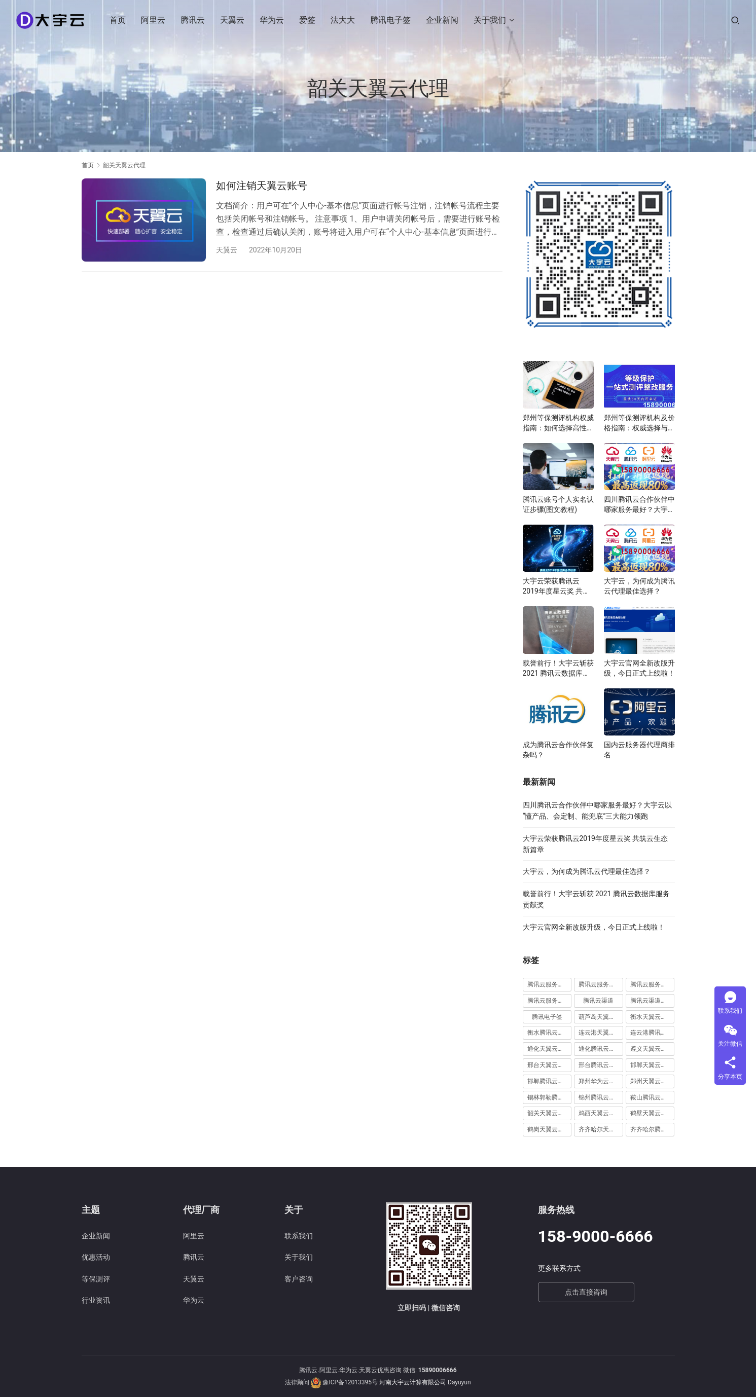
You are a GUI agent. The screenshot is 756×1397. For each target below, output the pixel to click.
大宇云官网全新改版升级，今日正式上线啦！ (639, 668)
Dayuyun (459, 1382)
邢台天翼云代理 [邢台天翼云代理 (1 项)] (548, 1065)
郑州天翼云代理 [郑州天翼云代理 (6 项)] (651, 1081)
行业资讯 (96, 1300)
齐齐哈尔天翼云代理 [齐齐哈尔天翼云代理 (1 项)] (601, 1129)
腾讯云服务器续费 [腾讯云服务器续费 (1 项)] (601, 984)
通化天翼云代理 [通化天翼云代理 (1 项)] (548, 1048)
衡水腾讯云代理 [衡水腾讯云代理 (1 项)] (548, 1032)
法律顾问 (297, 1382)
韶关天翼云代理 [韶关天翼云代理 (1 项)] (548, 1113)
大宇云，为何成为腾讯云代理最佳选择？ (639, 586)
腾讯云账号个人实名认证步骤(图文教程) (558, 504)
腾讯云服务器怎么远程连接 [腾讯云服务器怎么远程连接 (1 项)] (549, 984)
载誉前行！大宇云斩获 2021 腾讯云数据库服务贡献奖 (558, 668)
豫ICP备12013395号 (350, 1382)
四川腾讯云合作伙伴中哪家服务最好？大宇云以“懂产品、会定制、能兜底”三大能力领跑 (639, 504)
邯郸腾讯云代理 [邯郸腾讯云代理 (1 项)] (548, 1081)
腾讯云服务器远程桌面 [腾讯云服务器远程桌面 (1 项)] (652, 984)
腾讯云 (193, 20)
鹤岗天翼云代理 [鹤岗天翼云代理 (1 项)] (548, 1129)
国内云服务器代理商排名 (639, 750)
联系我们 (298, 1236)
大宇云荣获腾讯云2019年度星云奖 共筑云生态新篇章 (556, 586)
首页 (118, 20)
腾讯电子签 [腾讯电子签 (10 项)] (547, 1016)
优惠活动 (96, 1257)
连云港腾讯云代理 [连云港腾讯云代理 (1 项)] (652, 1032)
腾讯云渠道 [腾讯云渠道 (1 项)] (598, 1000)
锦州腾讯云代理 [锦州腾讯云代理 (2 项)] (600, 1097)
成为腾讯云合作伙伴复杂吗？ (558, 750)
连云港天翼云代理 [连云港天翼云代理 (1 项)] (601, 1032)
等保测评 (96, 1279)
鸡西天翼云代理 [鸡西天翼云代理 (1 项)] (600, 1113)
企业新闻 (442, 20)
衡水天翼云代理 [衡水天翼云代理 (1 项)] (651, 1016)
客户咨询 (298, 1279)
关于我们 (490, 20)
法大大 (343, 20)
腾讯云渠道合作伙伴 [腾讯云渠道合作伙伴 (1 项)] (652, 1000)
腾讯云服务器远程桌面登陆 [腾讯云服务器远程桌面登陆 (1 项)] (549, 1000)
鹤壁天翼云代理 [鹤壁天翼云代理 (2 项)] (651, 1113)
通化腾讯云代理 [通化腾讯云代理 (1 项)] (600, 1048)
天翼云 (233, 20)
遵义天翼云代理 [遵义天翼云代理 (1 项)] (651, 1048)
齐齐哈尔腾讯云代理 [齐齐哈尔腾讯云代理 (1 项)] (652, 1129)
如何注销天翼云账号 (261, 185)
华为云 (272, 20)
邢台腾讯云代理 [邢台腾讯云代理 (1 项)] (600, 1065)
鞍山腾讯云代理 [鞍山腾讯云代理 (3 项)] (651, 1097)
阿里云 (153, 20)
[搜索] (735, 20)
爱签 (308, 20)
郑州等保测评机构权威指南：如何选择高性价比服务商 (558, 423)
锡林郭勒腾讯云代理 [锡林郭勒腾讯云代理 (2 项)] (549, 1097)
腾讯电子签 (391, 20)
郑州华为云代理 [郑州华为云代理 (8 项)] (600, 1081)
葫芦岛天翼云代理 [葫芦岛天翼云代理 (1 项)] (601, 1016)
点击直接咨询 (586, 1292)
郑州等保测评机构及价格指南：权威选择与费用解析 (639, 423)
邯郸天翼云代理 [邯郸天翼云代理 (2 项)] (651, 1065)
